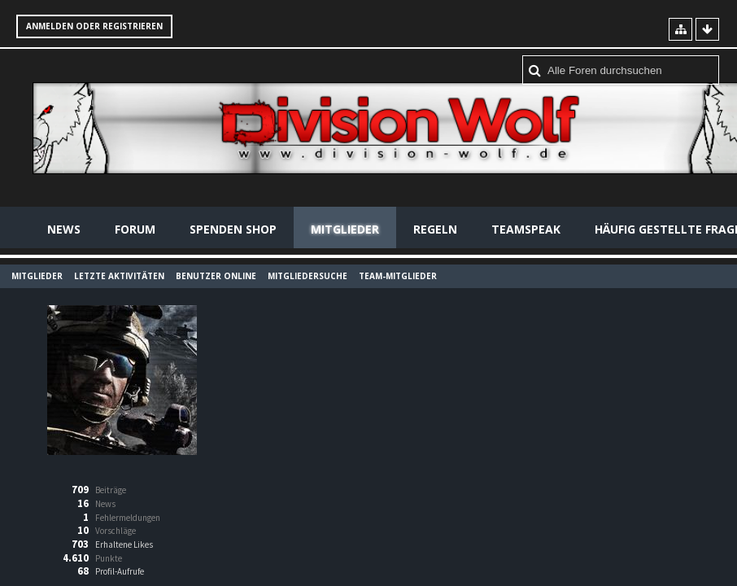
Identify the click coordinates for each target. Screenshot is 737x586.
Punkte (108, 558)
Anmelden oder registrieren (94, 26)
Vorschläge (115, 530)
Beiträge (110, 490)
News (64, 229)
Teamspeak (525, 229)
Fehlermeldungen (127, 517)
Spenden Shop (233, 229)
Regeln (435, 229)
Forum (135, 229)
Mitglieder (345, 229)
